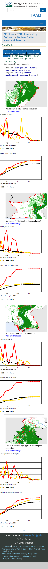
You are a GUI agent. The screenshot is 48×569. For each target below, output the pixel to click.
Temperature (25, 50)
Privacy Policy (26, 554)
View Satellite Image (13, 111)
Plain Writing (34, 549)
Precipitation (15, 50)
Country (7, 56)
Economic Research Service (33, 546)
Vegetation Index (9, 53)
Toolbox (7, 50)
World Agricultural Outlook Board (14, 549)
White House (16, 559)
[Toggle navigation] (41, 23)
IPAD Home (23, 34)
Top (24, 530)
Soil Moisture (35, 50)
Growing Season (20, 53)
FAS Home (9, 34)
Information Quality (30, 556)
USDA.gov (17, 546)
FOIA (10, 551)
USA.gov (5, 559)
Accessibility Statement (11, 554)
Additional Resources (33, 53)
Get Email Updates (24, 543)
